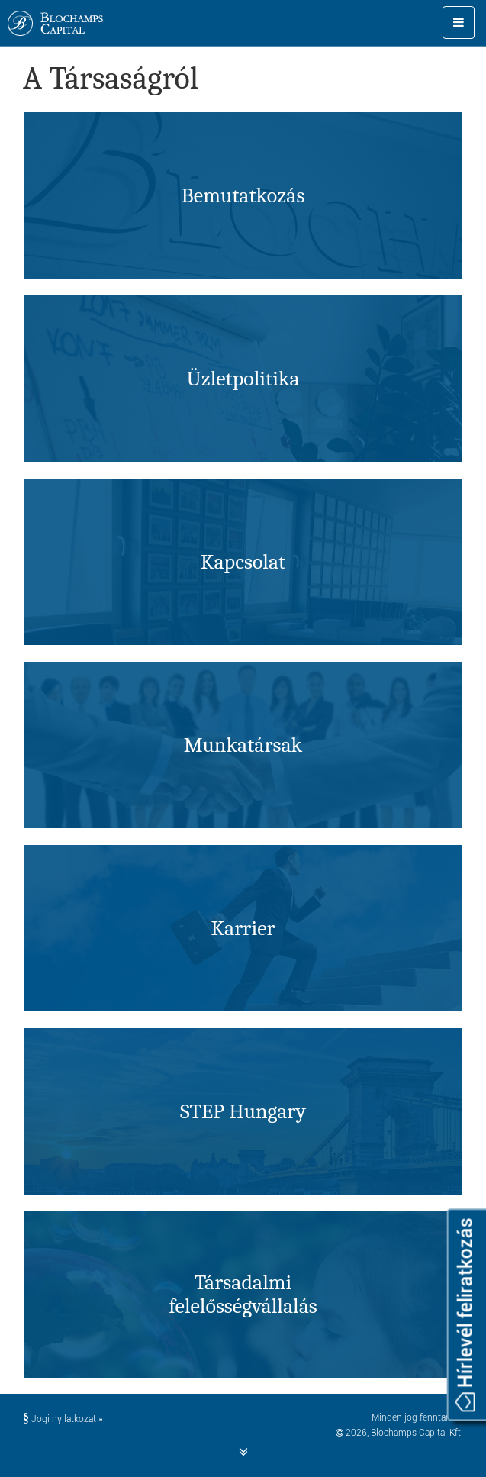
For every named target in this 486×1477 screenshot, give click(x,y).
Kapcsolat (243, 562)
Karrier (243, 928)
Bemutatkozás (243, 195)
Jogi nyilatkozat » (62, 1419)
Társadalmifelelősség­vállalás (243, 1294)
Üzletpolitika (242, 378)
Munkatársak (243, 745)
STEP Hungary (243, 1111)
